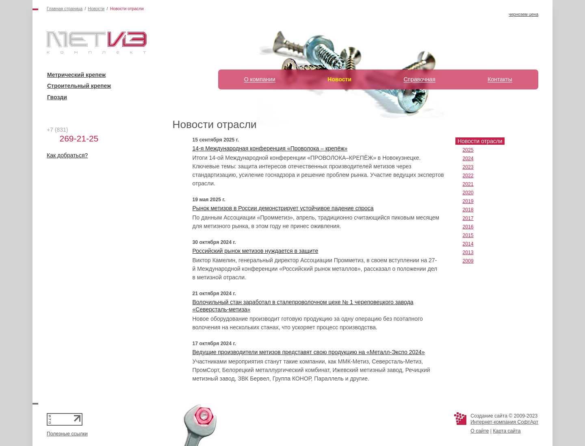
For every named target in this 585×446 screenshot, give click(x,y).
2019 (467, 201)
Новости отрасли (480, 141)
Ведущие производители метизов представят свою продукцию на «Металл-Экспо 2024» (309, 352)
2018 (467, 210)
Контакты (500, 79)
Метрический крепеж (76, 75)
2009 (467, 261)
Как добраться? (67, 155)
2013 (467, 252)
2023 (467, 167)
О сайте (479, 431)
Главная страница (64, 8)
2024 (467, 158)
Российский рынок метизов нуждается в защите (255, 251)
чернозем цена (523, 14)
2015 (467, 235)
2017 (467, 218)
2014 (467, 244)
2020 (467, 193)
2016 (467, 227)
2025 (467, 150)
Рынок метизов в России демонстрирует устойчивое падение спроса (283, 208)
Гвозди (57, 97)
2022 (467, 175)
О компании (259, 79)
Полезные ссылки (67, 434)
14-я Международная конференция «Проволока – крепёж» (270, 148)
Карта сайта (506, 431)
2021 (467, 184)
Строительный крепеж (79, 86)
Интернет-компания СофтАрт (504, 422)
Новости (96, 8)
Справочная (419, 79)
